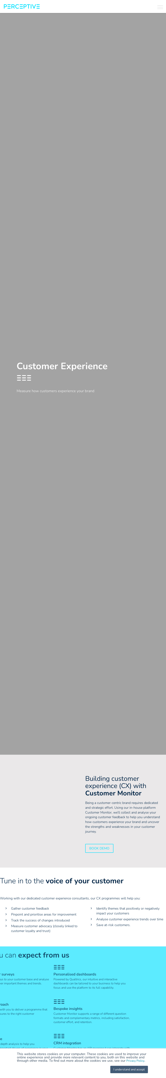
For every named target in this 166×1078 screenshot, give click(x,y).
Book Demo (99, 848)
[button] (160, 6)
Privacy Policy (136, 1061)
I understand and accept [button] (126, 1069)
